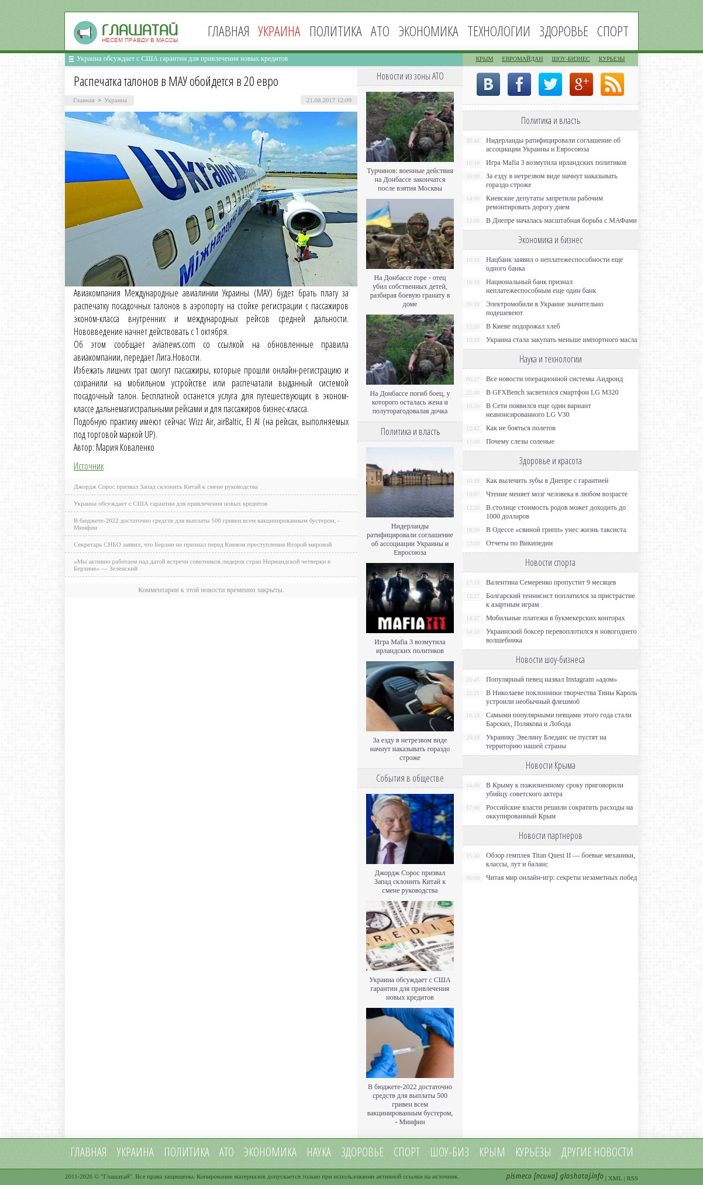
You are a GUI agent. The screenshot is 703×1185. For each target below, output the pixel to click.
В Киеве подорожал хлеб (523, 326)
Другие (576, 1152)
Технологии (498, 30)
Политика (335, 30)
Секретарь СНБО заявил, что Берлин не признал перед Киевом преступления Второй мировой (203, 544)
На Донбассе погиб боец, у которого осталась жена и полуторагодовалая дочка (410, 402)
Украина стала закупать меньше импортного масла (561, 340)
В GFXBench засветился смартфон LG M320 (552, 392)
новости (613, 1152)
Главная (229, 30)
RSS (632, 1177)
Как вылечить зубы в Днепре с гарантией (547, 480)
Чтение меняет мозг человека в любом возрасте (557, 494)
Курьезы (612, 59)
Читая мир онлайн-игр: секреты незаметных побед (561, 877)
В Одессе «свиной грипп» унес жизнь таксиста (556, 530)
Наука (318, 1152)
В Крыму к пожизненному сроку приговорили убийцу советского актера (554, 789)
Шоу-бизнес (571, 59)
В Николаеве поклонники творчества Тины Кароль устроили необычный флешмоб (561, 697)
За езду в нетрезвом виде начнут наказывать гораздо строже (410, 749)
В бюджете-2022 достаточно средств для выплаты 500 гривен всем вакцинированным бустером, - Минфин (410, 1104)
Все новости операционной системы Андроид (554, 379)
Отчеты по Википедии (519, 543)
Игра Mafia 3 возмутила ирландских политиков (409, 646)
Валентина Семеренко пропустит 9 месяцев (551, 582)
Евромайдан (522, 59)
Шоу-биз (449, 1152)
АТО (380, 30)
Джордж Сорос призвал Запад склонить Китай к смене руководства (166, 486)
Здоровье (563, 30)
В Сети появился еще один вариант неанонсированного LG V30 (538, 410)
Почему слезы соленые (520, 441)
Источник (89, 466)
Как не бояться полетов (521, 428)
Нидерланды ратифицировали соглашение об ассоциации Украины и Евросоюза (410, 539)
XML (615, 1177)
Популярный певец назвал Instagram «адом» (551, 679)
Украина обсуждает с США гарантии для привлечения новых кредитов (182, 58)
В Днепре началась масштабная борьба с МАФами (561, 220)
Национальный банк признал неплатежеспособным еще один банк (541, 286)
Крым (484, 59)
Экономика (428, 30)
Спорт (613, 30)
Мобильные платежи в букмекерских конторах (555, 618)
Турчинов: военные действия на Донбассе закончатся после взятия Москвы (410, 179)
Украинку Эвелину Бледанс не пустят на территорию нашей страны (546, 741)
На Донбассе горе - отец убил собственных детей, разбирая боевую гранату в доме (410, 291)
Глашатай (117, 1176)
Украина (115, 99)
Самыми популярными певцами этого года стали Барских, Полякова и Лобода (559, 719)
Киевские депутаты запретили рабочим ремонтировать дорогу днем (544, 202)
